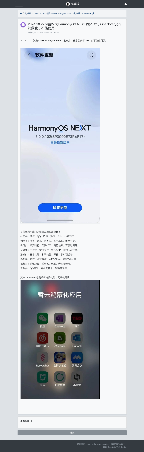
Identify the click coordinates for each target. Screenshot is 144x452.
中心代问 (32, 32)
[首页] (21, 13)
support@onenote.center (97, 444)
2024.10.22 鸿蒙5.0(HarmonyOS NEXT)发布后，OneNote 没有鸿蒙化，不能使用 (65, 13)
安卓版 (28, 13)
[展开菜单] (19, 4)
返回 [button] (72, 432)
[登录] (126, 4)
